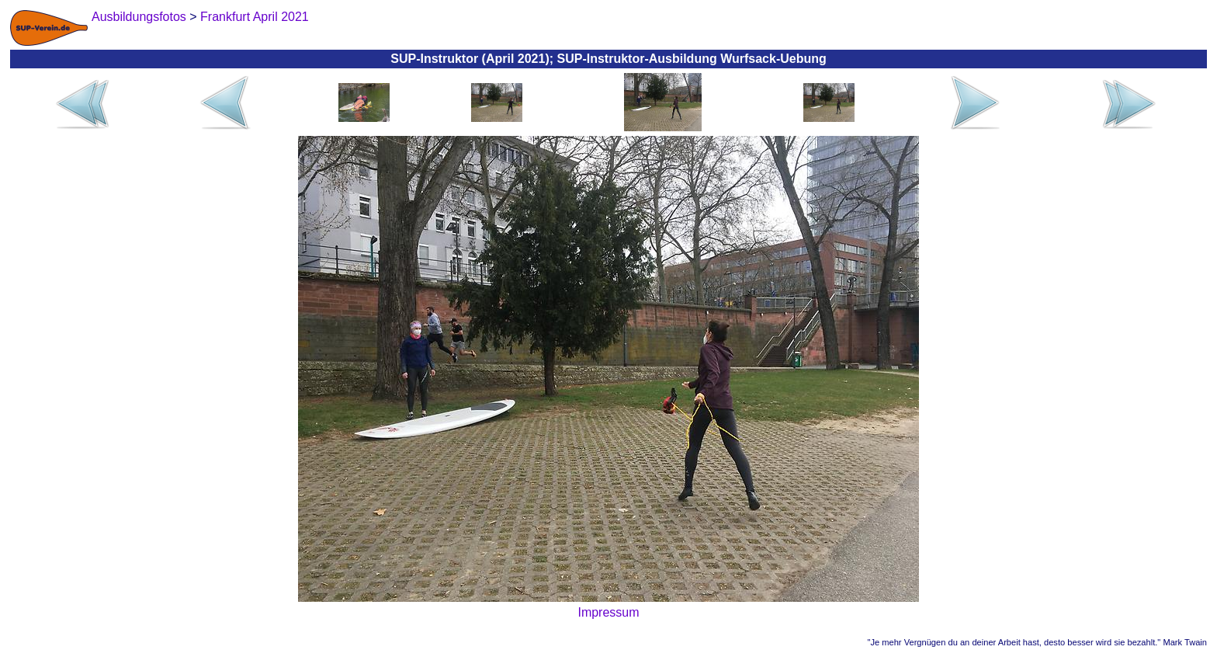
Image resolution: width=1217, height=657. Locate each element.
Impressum (608, 612)
